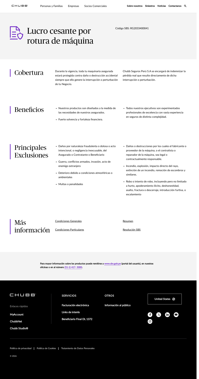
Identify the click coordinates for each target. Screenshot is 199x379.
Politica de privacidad (21, 348)
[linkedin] (167, 314)
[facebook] (150, 314)
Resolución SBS (132, 229)
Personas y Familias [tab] (51, 6)
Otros (109, 295)
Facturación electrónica (75, 305)
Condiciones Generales (68, 221)
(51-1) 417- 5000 (73, 267)
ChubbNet (16, 321)
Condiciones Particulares (69, 229)
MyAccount (16, 314)
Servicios (69, 295)
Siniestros (150, 6)
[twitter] (158, 314)
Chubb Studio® (19, 328)
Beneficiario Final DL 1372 (77, 319)
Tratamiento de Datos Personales (78, 348)
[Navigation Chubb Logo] (20, 6)
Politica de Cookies (46, 348)
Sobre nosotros (134, 6)
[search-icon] (185, 6)
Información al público (118, 305)
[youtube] (176, 314)
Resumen (128, 221)
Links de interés (71, 312)
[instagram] (150, 321)
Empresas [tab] (73, 6)
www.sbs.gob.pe (112, 264)
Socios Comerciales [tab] (95, 6)
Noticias (161, 6)
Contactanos (174, 6)
